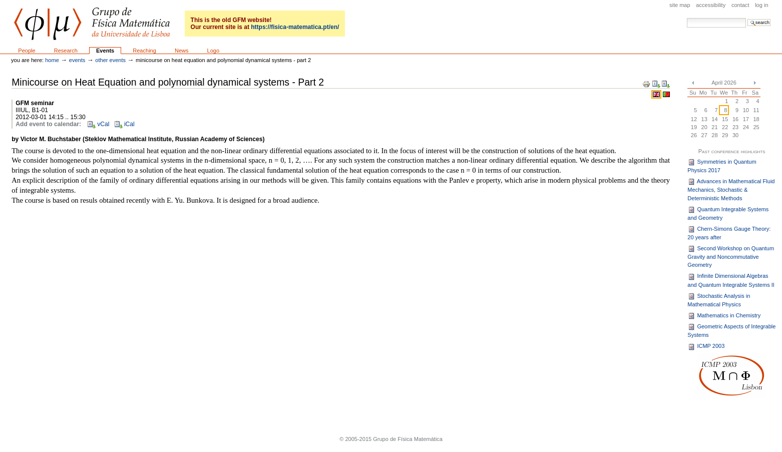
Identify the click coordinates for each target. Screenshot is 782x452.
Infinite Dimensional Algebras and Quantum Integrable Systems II (730, 280)
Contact (740, 5)
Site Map (679, 5)
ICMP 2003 (705, 347)
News (182, 51)
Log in (761, 5)
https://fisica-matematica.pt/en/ (295, 27)
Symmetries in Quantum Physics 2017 (721, 165)
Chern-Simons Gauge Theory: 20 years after (728, 232)
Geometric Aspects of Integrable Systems (731, 330)
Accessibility (710, 5)
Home (52, 60)
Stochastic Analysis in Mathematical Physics (718, 299)
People (26, 51)
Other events (110, 60)
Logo (213, 51)
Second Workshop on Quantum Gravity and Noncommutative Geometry (730, 256)
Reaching (144, 51)
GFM (92, 24)
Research (66, 51)
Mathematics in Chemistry (723, 316)
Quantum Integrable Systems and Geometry (727, 213)
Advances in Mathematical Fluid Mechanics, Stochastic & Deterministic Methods (730, 189)
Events (105, 51)
